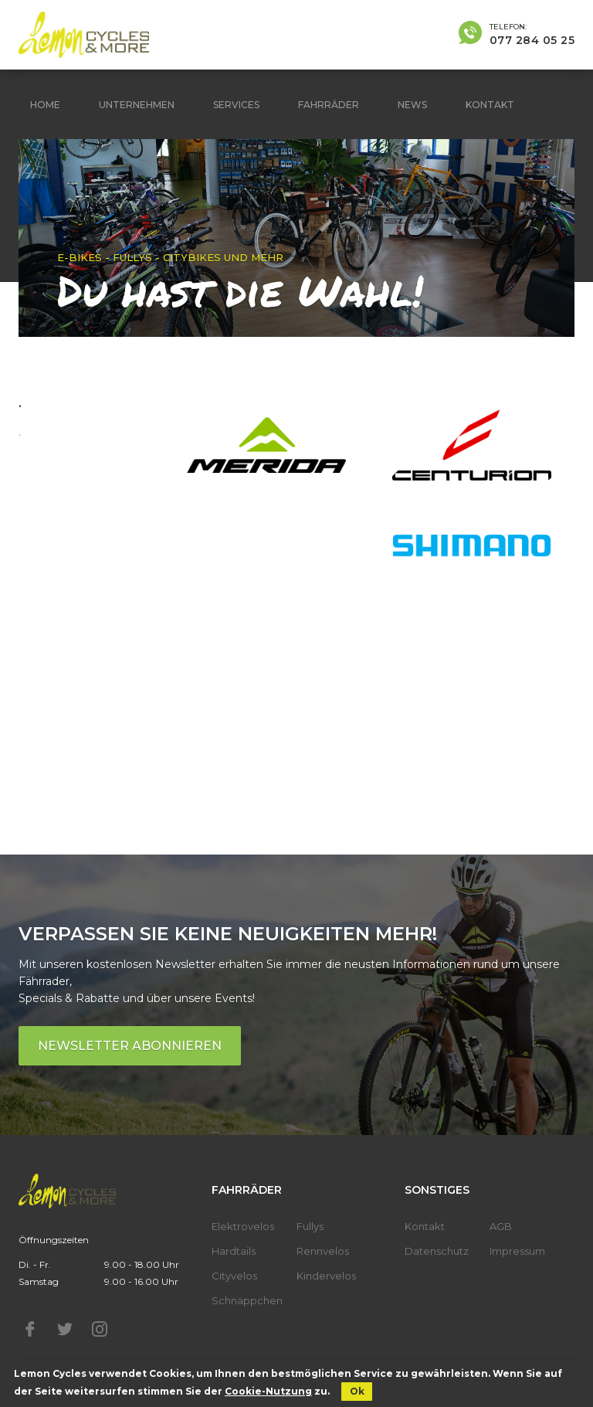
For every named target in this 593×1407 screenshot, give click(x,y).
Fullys (310, 1226)
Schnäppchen (247, 1300)
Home (45, 104)
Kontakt (490, 104)
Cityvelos (234, 1275)
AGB (501, 1226)
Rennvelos (322, 1251)
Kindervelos (326, 1275)
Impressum (517, 1251)
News (412, 104)
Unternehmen (137, 104)
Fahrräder (328, 104)
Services (236, 104)
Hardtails (234, 1251)
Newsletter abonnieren (130, 1045)
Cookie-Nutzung (268, 1391)
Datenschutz (437, 1251)
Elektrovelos (243, 1226)
